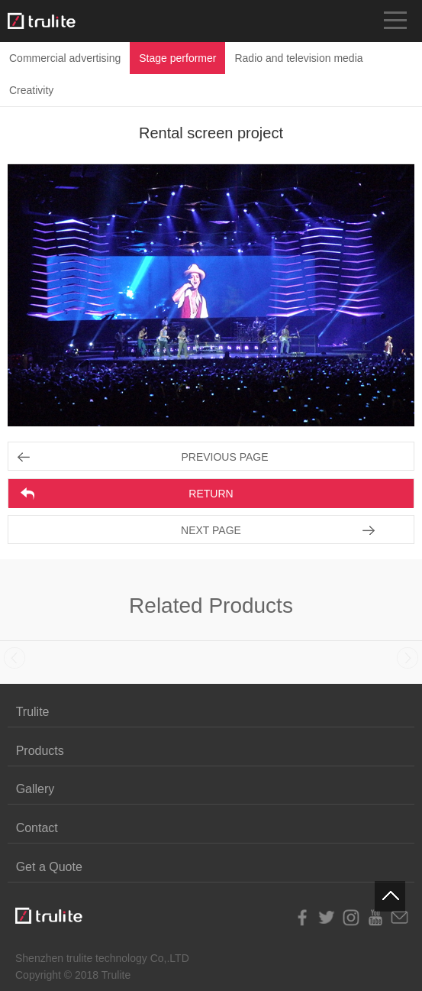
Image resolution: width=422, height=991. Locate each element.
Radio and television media (298, 58)
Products (40, 750)
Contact (37, 827)
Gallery (35, 788)
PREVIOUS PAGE (224, 457)
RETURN (210, 493)
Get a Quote (49, 866)
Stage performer (177, 58)
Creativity (31, 90)
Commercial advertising (65, 58)
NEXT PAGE (211, 530)
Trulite (33, 711)
